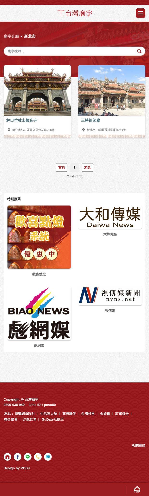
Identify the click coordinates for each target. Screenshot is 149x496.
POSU (25, 468)
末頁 (87, 167)
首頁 (61, 167)
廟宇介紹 (11, 36)
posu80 (50, 405)
